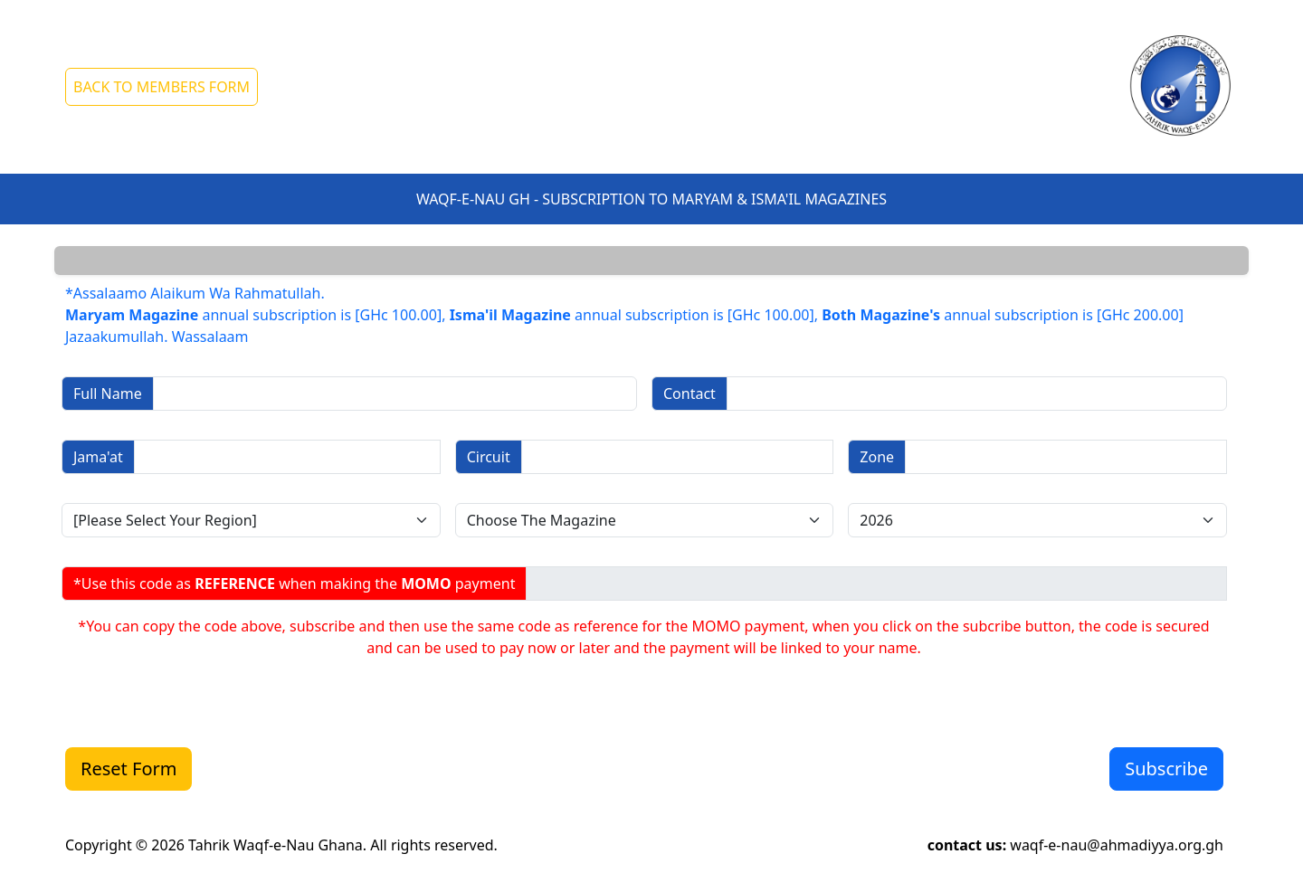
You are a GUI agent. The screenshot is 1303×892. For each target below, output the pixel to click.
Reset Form (128, 768)
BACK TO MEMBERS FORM (161, 87)
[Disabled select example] (251, 520)
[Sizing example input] (395, 393)
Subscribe (1166, 768)
